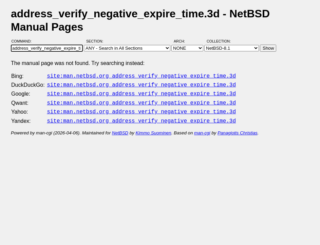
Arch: (182, 41)
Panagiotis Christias (238, 128)
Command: (24, 41)
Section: (96, 41)
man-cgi (202, 128)
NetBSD (120, 128)
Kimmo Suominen (153, 128)
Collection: (219, 41)
